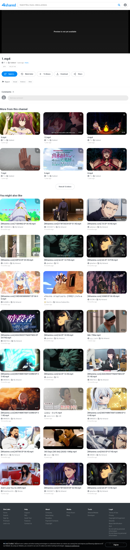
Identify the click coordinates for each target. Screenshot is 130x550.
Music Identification (115, 523)
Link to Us (6, 523)
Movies (19, 491)
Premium (6, 521)
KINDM (91, 455)
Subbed (12, 63)
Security (112, 521)
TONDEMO (6, 227)
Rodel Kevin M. (7, 491)
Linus (47, 455)
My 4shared (18, 227)
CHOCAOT (49, 227)
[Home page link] (9, 5)
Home (5, 513)
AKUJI (4, 455)
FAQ (25, 515)
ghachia (48, 263)
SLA (110, 526)
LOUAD (4, 263)
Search (5, 515)
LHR (58, 416)
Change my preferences (72, 546)
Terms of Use (113, 513)
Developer (91, 515)
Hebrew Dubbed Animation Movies (61, 302)
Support (27, 513)
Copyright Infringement (117, 518)
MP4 (4, 66)
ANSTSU (5, 341)
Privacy (111, 515)
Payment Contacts (52, 521)
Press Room (71, 513)
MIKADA (5, 380)
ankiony (91, 227)
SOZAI (91, 299)
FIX (56, 263)
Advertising (49, 515)
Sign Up (5, 518)
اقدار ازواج (92, 338)
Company (49, 513)
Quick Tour (28, 518)
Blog (68, 515)
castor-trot (49, 416)
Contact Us (28, 523)
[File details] (20, 123)
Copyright (49, 523)
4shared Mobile (93, 513)
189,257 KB (12, 66)
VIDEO (55, 455)
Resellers (49, 518)
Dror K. (47, 302)
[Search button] (119, 5)
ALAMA (5, 302)
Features (27, 521)
